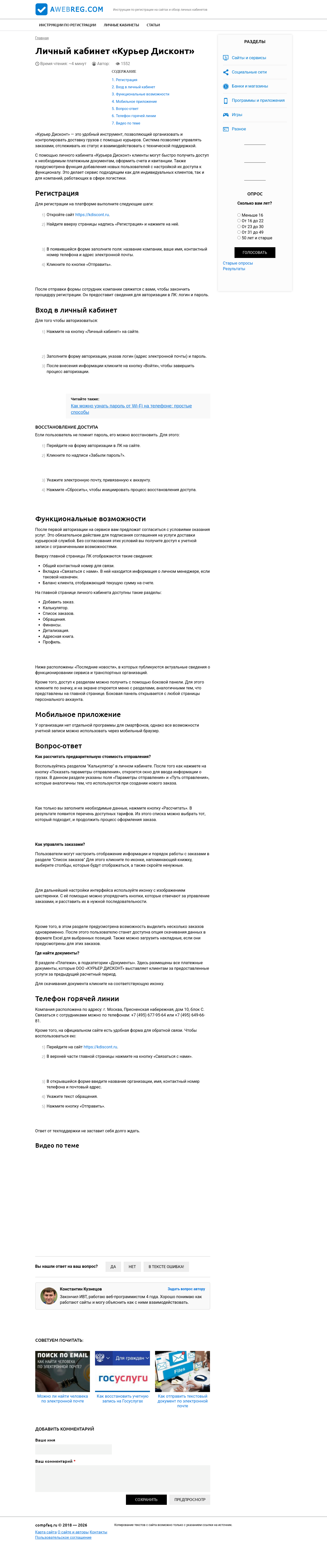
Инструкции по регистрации (67, 25)
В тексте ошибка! (166, 1266)
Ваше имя (45, 1440)
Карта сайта (46, 1532)
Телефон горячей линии (136, 116)
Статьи (153, 25)
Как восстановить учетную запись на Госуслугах (122, 1399)
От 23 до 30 (252, 226)
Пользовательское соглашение (63, 1537)
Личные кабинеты (121, 25)
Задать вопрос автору (186, 1289)
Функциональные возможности (142, 94)
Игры (237, 114)
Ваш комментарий (55, 1461)
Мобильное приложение (136, 102)
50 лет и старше (257, 237)
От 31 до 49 (252, 232)
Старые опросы (238, 263)
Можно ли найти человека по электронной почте (62, 1399)
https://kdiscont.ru (92, 214)
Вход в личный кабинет (135, 87)
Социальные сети (249, 72)
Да (113, 1266)
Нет (132, 1266)
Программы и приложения (258, 100)
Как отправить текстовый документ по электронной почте (183, 1401)
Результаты (234, 268)
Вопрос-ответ (127, 109)
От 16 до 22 (252, 220)
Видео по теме (128, 123)
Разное (239, 128)
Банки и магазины (250, 86)
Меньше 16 (252, 215)
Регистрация (126, 80)
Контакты (98, 1532)
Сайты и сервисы (249, 57)
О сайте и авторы (73, 1532)
